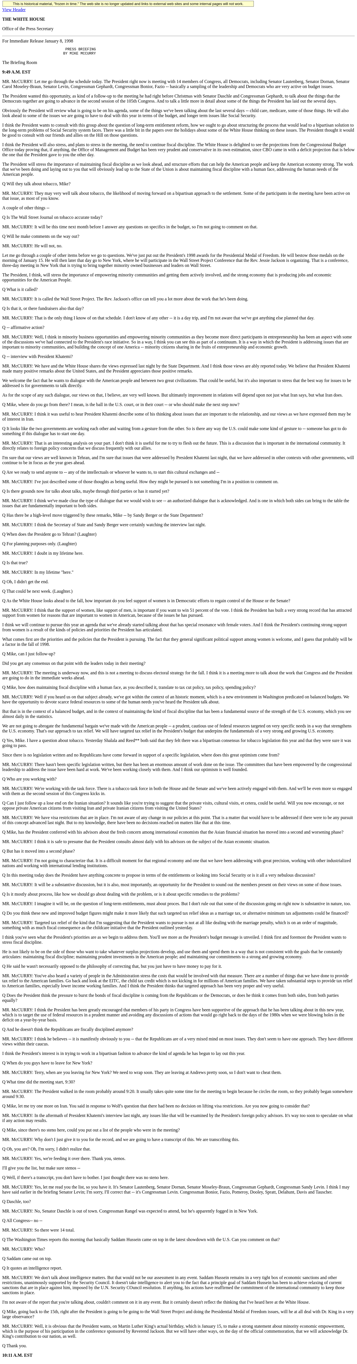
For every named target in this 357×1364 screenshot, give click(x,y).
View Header (14, 9)
